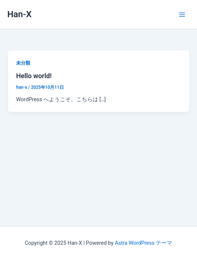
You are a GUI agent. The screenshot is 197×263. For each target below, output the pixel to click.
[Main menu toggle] (182, 14)
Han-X (19, 14)
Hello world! (33, 76)
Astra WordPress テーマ (143, 243)
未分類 (23, 63)
